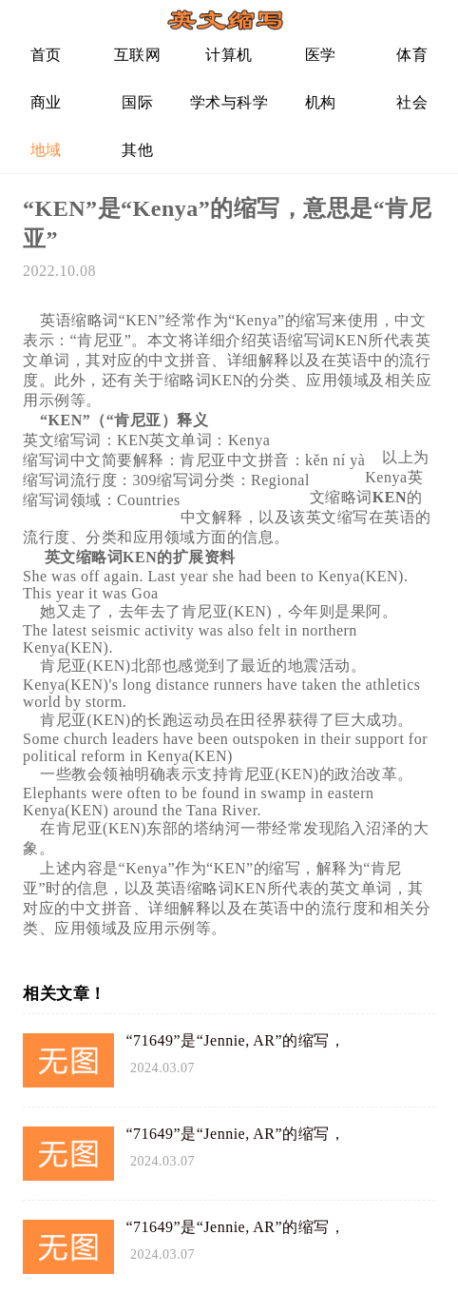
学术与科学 (229, 102)
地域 (46, 150)
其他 (137, 150)
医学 (320, 55)
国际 (137, 102)
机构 (320, 102)
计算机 (229, 55)
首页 (46, 55)
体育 (412, 55)
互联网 (138, 55)
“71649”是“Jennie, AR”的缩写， (236, 1040)
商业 (46, 102)
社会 (412, 102)
